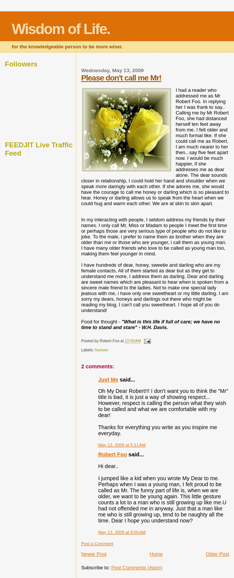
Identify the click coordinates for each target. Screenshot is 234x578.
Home (156, 554)
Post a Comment (97, 543)
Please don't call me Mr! (121, 77)
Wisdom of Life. (61, 29)
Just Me (108, 380)
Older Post (217, 554)
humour (101, 350)
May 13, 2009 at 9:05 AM (122, 532)
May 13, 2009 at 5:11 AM (122, 445)
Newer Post (94, 554)
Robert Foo (112, 454)
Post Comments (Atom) (136, 567)
